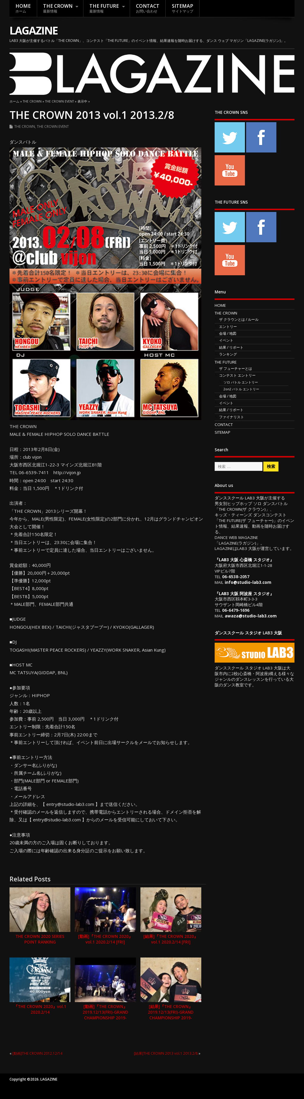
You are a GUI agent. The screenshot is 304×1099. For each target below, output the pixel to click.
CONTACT (147, 8)
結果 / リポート (231, 347)
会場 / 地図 (227, 333)
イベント (226, 340)
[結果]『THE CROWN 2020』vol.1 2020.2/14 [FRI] (170, 939)
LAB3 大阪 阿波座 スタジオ (244, 593)
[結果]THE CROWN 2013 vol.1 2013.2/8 (166, 1053)
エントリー (228, 326)
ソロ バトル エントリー (241, 382)
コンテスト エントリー (237, 375)
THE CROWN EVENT (53, 126)
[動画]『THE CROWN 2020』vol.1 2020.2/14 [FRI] (105, 939)
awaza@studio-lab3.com (251, 616)
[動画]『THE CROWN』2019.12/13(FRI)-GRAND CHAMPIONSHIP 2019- (105, 1012)
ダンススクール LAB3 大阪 (239, 498)
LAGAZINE (34, 30)
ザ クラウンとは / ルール (239, 319)
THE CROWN (57, 8)
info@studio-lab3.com (248, 582)
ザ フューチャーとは (235, 368)
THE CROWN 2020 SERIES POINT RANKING (39, 939)
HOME (23, 8)
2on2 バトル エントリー (241, 389)
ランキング (228, 354)
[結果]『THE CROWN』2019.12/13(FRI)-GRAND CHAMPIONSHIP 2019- (171, 1012)
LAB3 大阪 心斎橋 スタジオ (244, 559)
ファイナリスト (231, 416)
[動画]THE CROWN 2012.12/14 (37, 1053)
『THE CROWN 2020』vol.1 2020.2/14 (40, 1009)
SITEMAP (182, 8)
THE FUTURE (104, 8)
